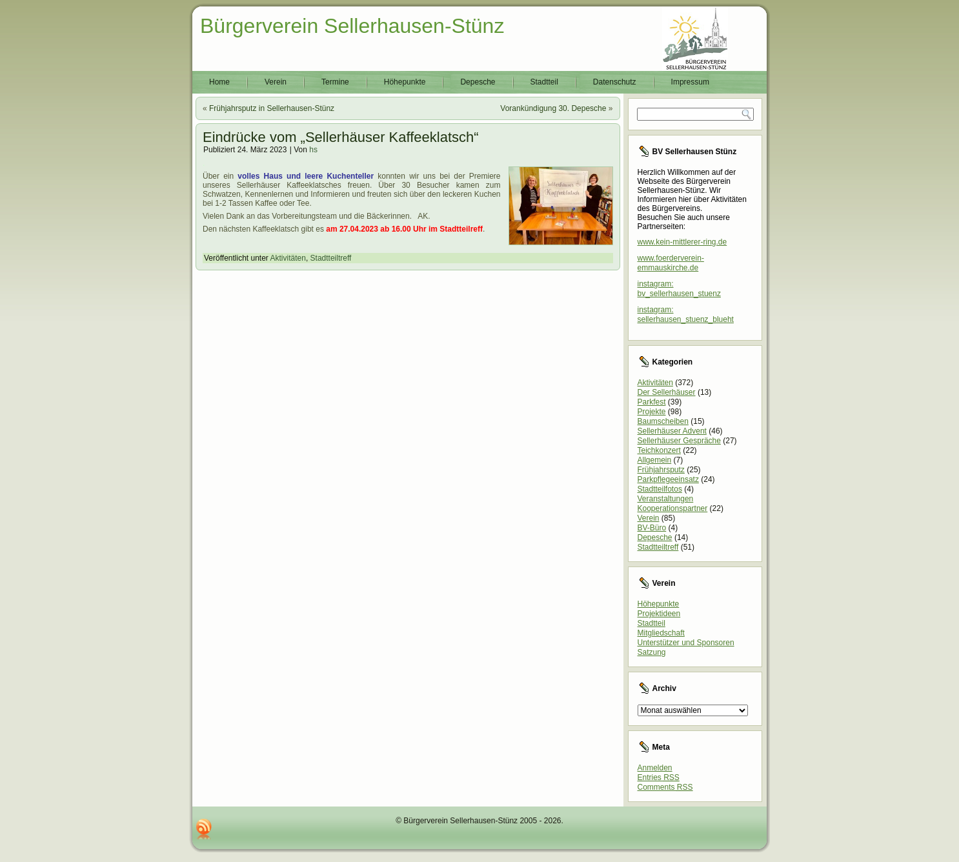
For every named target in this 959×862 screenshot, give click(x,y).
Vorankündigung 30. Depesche (553, 108)
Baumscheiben (663, 421)
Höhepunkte (405, 81)
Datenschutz (614, 81)
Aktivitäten (288, 258)
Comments (665, 787)
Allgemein (655, 460)
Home (219, 81)
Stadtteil (544, 81)
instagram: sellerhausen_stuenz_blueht (686, 314)
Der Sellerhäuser (667, 392)
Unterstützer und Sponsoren (686, 642)
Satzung (652, 652)
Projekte (652, 411)
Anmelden (655, 767)
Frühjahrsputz (661, 469)
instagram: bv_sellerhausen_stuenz (679, 288)
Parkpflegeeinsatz (668, 479)
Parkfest (652, 401)
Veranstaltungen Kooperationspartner (673, 503)
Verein (276, 81)
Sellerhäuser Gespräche (679, 440)
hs (313, 149)
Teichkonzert (659, 450)
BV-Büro (652, 527)
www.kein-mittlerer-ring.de (682, 241)
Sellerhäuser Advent (672, 431)
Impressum (690, 81)
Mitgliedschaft (661, 632)
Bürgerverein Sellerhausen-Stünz (352, 25)
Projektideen (659, 613)
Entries (659, 777)
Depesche (477, 81)
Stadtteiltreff (331, 258)
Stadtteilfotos (660, 489)
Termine (335, 81)
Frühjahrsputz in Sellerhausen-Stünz (271, 108)
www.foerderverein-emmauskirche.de (671, 263)
